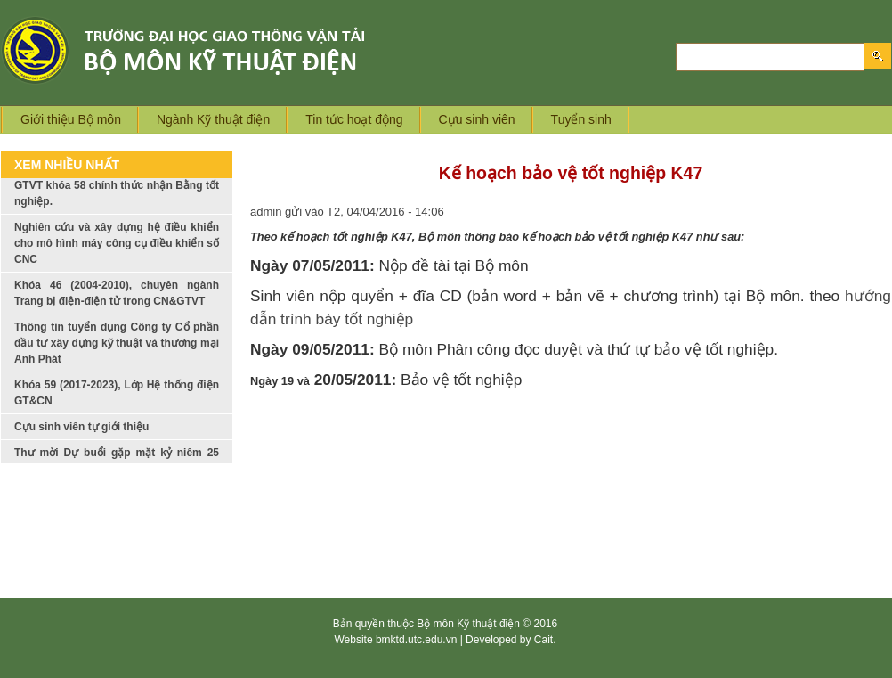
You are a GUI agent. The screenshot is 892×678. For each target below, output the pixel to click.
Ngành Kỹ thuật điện (213, 119)
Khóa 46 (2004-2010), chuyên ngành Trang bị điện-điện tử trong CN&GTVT (116, 302)
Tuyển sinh (581, 119)
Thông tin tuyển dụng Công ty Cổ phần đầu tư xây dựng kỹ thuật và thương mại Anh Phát (116, 352)
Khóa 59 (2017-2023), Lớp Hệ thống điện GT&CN (116, 402)
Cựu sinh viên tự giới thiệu (81, 435)
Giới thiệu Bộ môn (70, 119)
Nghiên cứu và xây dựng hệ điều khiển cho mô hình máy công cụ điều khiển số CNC (116, 252)
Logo (211, 50)
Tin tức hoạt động (353, 119)
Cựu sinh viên (477, 119)
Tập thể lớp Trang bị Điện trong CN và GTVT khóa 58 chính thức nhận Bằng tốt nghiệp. (116, 194)
